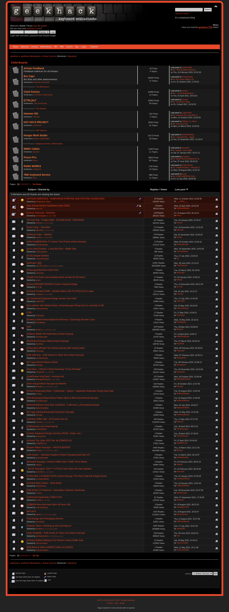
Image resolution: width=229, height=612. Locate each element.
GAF (29, 326)
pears (38, 280)
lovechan (39, 472)
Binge (36, 138)
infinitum (180, 500)
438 (60, 266)
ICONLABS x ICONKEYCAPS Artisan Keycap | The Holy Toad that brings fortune (67, 476)
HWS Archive (57, 144)
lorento (39, 223)
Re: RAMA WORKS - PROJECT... (187, 168)
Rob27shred (187, 165)
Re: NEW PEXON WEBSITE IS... (187, 159)
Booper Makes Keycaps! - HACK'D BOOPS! (48, 447)
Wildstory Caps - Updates (39, 234)
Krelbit (38, 500)
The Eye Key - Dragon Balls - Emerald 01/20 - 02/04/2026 (55, 220)
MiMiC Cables (32, 149)
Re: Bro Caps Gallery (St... (184, 79)
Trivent (39, 394)
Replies (154, 189)
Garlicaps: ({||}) (34, 263)
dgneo (38, 514)
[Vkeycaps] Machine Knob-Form (43, 270)
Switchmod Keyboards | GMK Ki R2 (44, 497)
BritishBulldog (188, 134)
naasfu (185, 91)
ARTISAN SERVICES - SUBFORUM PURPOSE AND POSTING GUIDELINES (66, 198)
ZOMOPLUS (41, 443)
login (35, 26)
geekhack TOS (205, 27)
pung (184, 174)
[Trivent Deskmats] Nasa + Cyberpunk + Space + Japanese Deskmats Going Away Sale (70, 391)
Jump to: (188, 574)
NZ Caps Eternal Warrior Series (42, 362)
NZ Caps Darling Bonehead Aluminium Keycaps (50, 412)
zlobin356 (40, 301)
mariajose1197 (183, 507)
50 (55, 529)
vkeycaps (40, 273)
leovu (179, 215)
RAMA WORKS (32, 166)
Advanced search (182, 13)
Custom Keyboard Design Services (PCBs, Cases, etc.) (54, 433)
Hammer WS (31, 113)
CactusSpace (41, 252)
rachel (38, 237)
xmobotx (185, 156)
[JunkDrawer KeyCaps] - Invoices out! (45, 376)
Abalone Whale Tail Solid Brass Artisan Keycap (50, 334)
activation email (33, 28)
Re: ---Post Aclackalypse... (184, 93)
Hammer (36, 117)
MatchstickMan (42, 408)
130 (55, 450)
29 (54, 514)
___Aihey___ (182, 201)
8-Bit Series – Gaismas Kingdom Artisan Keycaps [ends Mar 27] (58, 455)
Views (163, 189)
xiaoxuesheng (42, 308)
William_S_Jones (189, 121)
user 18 (39, 208)
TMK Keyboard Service (37, 174)
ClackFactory (47, 95)
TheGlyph (40, 315)
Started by (44, 189)
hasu (35, 178)
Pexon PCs (30, 157)
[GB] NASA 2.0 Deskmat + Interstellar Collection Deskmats (56, 490)
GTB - (30, 312)
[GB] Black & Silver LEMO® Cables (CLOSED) (50, 547)
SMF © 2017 (115, 600)
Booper (39, 450)
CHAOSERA (41, 429)
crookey (39, 294)
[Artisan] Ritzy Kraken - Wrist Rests (44, 483)
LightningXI (187, 113)
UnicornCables (42, 550)
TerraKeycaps (42, 337)
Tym (35, 103)
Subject (32, 189)
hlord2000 (40, 522)
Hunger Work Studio (35, 135)
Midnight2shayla (43, 379)
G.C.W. (39, 287)
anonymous (41, 436)
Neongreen (181, 358)
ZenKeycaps (182, 493)
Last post (181, 189)
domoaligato (41, 216)
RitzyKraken (41, 486)
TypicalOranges (42, 259)
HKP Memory (41, 130)
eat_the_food (41, 266)
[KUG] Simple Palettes (38, 255)
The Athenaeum (42, 87)
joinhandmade (42, 245)
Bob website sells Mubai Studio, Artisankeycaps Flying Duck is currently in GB (65, 305)
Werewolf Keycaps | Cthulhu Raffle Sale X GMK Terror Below (57, 462)
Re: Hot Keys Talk (180, 124)
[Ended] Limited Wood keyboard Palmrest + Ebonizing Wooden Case (61, 319)
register (43, 26)
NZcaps (39, 365)
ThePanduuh (182, 265)
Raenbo (39, 386)
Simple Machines (128, 600)
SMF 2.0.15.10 (103, 600)
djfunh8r (39, 230)
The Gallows (41, 108)
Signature (71, 56)
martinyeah (37, 125)
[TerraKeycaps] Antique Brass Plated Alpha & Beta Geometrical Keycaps (62, 398)
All (54, 216)
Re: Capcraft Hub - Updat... (184, 137)
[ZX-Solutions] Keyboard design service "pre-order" (52, 298)
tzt (178, 258)
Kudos (38, 330)
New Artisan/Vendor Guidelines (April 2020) (48, 205)
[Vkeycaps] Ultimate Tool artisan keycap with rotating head (55, 348)
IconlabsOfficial (42, 479)
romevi (185, 99)
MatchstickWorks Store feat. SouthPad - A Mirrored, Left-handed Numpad (63, 405)
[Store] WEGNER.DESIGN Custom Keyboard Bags (52, 284)
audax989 (181, 528)
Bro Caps (29, 76)
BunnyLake (45, 82)
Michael (37, 82)
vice (178, 536)
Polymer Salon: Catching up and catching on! (49, 526)
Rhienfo (180, 329)
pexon (35, 160)
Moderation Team (43, 201)
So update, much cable (182, 150)
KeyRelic (39, 344)
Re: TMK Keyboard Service (184, 70)
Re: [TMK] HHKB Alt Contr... (184, 176)
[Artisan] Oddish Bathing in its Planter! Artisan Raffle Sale (55, 540)
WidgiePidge (44, 138)
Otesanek (40, 372)
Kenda (39, 422)
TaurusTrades (41, 543)
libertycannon (182, 514)
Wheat (179, 280)
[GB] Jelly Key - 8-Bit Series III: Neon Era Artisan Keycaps (55, 355)
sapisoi (39, 465)
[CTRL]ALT (30, 100)
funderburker (187, 77)
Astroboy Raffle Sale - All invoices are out (47, 419)
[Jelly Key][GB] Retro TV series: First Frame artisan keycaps (56, 241)
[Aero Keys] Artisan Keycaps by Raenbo (46, 383)
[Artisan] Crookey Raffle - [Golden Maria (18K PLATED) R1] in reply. (60, 291)
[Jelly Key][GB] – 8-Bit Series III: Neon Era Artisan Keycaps (56, 533)
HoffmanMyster (183, 208)
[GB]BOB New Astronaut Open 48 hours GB (48, 504)
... (58, 266)
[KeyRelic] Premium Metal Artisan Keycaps (48, 341)
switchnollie (187, 67)
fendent (39, 529)
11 (55, 387)
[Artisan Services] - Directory (41, 213)
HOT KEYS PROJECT (36, 122)
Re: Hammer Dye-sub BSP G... (186, 115)
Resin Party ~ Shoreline (38, 227)
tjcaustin (36, 152)
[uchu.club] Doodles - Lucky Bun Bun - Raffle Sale (51, 249)
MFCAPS (31, 511)
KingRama (37, 169)
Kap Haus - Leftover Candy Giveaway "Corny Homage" (54, 369)
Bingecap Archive (43, 144)
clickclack (37, 95)
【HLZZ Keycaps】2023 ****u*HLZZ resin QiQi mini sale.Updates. (59, 468)
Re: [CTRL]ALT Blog (181, 102)
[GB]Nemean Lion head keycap (42, 426)
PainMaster (41, 322)
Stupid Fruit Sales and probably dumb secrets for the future (56, 277)
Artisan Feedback (34, 68)
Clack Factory (32, 91)
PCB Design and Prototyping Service (45, 518)
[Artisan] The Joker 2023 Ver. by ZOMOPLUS (49, 440)
